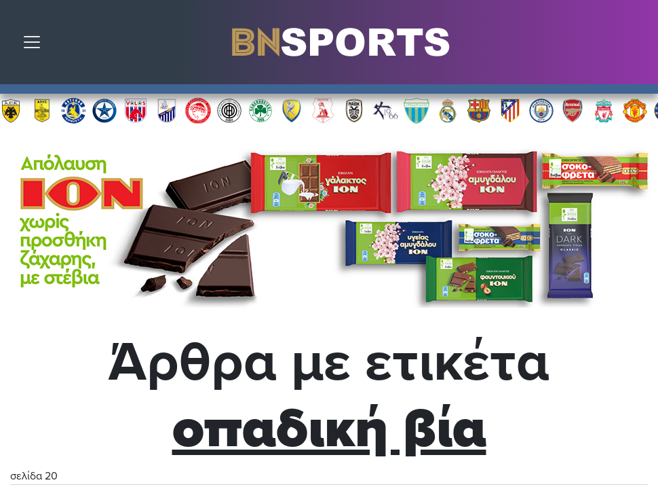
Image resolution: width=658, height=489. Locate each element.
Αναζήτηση (637, 45)
